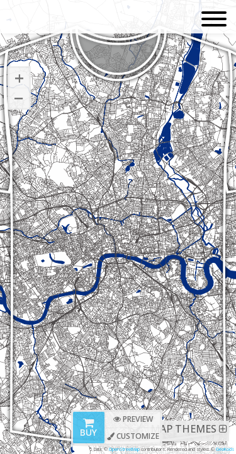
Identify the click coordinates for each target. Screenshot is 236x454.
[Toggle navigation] (214, 19)
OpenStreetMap (124, 449)
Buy (88, 429)
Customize (133, 436)
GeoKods (225, 449)
